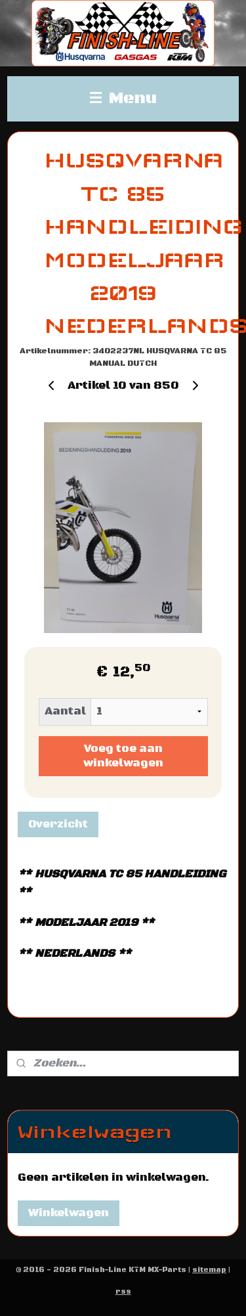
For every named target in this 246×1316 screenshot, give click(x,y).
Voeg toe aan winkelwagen (123, 755)
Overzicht (58, 824)
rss (123, 1291)
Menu (123, 98)
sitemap (209, 1270)
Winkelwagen (68, 1213)
